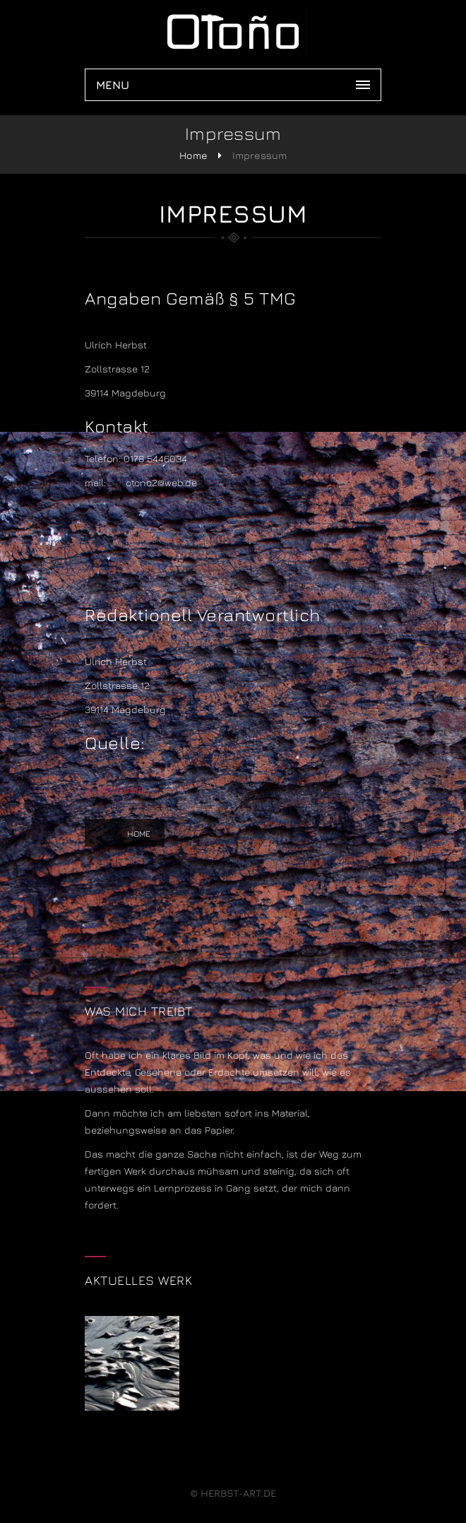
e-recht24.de (114, 789)
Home (193, 155)
